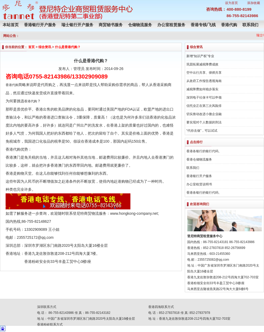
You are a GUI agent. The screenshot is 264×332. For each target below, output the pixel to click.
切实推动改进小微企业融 (204, 114)
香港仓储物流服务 (199, 159)
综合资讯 (44, 47)
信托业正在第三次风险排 (204, 106)
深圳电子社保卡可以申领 (204, 97)
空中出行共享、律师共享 (204, 73)
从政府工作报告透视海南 (204, 81)
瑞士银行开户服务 (77, 24)
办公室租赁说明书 (199, 184)
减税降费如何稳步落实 (202, 89)
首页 (31, 47)
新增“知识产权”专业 (200, 56)
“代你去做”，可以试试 (201, 130)
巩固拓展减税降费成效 (202, 64)
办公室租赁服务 (171, 24)
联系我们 (250, 24)
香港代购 (229, 24)
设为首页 (231, 3)
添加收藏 (253, 3)
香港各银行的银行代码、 (204, 151)
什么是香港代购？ (68, 47)
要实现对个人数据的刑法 (204, 122)
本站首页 (11, 24)
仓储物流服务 (140, 24)
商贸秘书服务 (111, 24)
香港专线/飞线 (203, 24)
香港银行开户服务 (40, 24)
